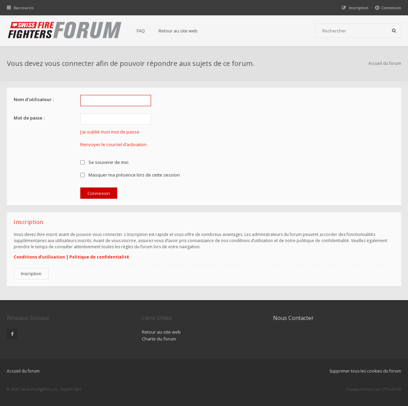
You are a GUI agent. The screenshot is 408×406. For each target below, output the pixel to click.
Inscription (31, 274)
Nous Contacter (293, 318)
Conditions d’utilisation (39, 257)
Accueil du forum (384, 63)
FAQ (141, 31)
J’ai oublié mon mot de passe (109, 132)
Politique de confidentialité (99, 257)
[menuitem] (388, 7)
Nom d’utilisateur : (34, 99)
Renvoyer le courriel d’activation (113, 144)
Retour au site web (178, 31)
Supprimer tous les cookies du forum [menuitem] (365, 371)
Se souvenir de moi (104, 162)
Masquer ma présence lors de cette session (130, 175)
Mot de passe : (29, 118)
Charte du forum (159, 339)
